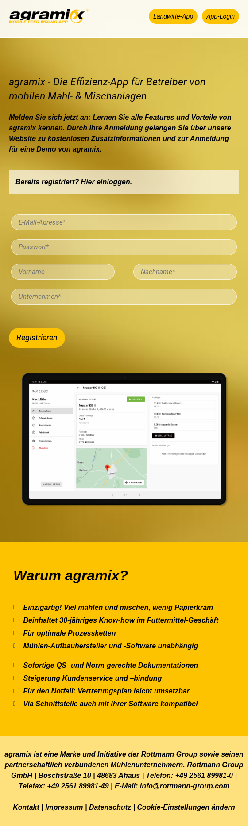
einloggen (113, 182)
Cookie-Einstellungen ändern (186, 807)
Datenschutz (110, 807)
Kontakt (26, 807)
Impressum (64, 807)
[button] (173, 16)
